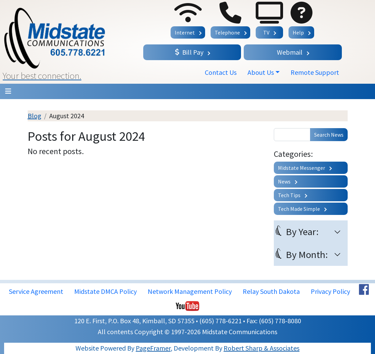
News (284, 181)
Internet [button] (185, 32)
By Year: (302, 232)
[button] (70, 42)
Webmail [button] (290, 52)
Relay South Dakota (271, 291)
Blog (34, 115)
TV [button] (266, 32)
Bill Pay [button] (189, 52)
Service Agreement (36, 291)
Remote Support (315, 72)
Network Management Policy (190, 291)
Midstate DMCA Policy (105, 291)
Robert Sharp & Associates (261, 348)
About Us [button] (260, 72)
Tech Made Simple (299, 208)
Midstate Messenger (301, 167)
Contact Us (221, 72)
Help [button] (298, 32)
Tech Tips (289, 195)
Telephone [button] (227, 32)
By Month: (307, 254)
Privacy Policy (330, 291)
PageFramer (153, 348)
